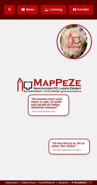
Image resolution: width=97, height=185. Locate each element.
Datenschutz (28, 182)
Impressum (11, 182)
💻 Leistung (53, 9)
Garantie (63, 182)
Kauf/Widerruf (47, 182)
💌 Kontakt (81, 9)
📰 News (27, 9)
